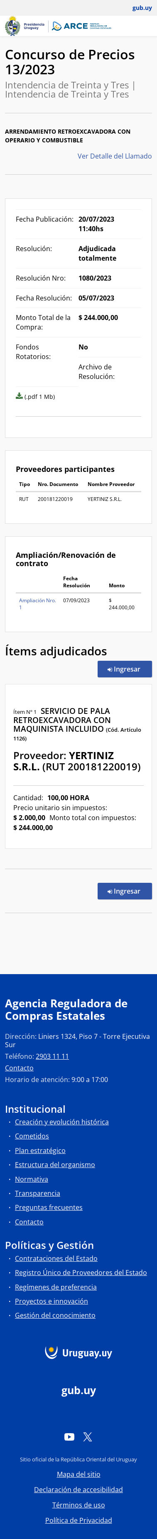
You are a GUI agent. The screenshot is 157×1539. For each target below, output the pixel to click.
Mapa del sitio (79, 1474)
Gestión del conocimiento (55, 1315)
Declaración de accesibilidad (78, 1489)
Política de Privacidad (78, 1520)
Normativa (31, 1179)
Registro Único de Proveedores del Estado (81, 1272)
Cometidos (32, 1136)
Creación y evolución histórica (62, 1121)
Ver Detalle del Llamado (115, 156)
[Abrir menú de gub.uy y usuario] (136, 7)
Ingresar (130, 669)
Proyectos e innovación (51, 1301)
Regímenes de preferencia (56, 1287)
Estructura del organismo (55, 1164)
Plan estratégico (40, 1150)
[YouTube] (69, 1436)
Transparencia (37, 1193)
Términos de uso (78, 1505)
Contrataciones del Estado (56, 1258)
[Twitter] (88, 1436)
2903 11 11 (52, 1056)
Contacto (19, 1067)
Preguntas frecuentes (49, 1207)
